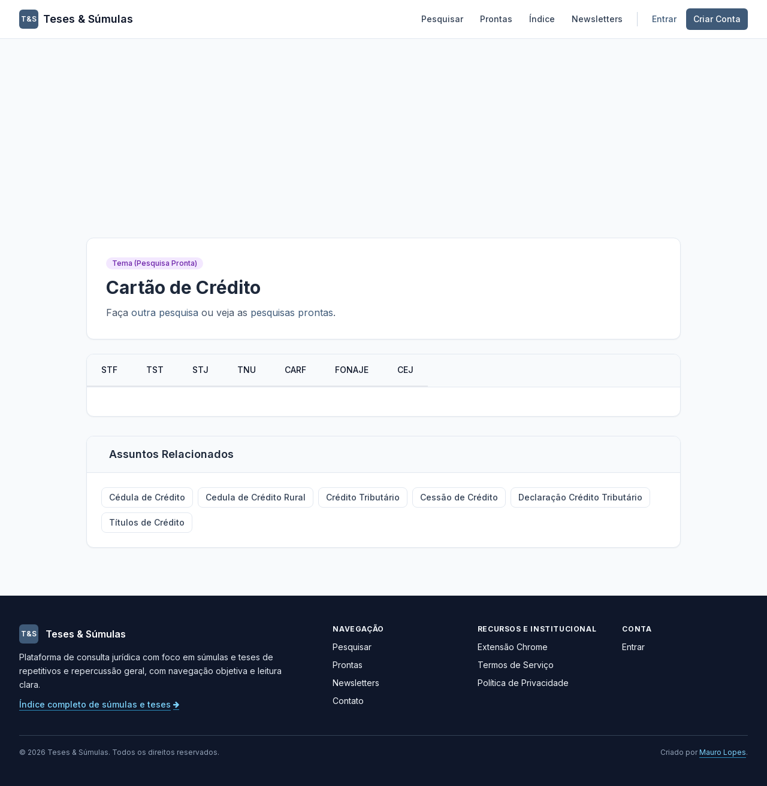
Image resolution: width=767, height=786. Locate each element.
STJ (200, 370)
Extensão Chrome (513, 647)
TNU (246, 370)
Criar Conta (717, 19)
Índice (542, 19)
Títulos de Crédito (147, 522)
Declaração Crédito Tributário (580, 497)
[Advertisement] (383, 129)
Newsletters (597, 19)
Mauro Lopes (722, 752)
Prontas (496, 19)
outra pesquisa (164, 312)
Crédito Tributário (363, 497)
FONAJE (352, 370)
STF (109, 370)
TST (155, 370)
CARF (295, 370)
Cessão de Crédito (459, 497)
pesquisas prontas (291, 312)
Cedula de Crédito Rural (256, 497)
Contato (348, 701)
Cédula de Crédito (147, 497)
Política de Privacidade (523, 683)
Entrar (664, 19)
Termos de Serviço (516, 665)
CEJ (405, 370)
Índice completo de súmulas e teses (99, 704)
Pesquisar (442, 19)
